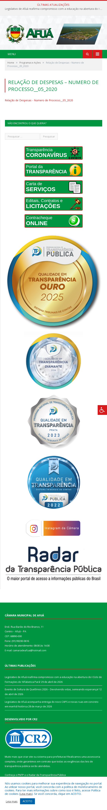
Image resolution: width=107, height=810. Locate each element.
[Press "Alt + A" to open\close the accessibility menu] (102, 410)
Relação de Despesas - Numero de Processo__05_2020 (39, 100)
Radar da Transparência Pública (47, 775)
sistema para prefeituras (51, 756)
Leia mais (26, 794)
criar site (28, 756)
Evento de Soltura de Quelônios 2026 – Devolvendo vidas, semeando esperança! (51, 689)
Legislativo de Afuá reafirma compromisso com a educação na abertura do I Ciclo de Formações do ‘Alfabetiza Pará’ (54, 9)
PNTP (21, 775)
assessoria (93, 756)
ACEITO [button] (27, 801)
